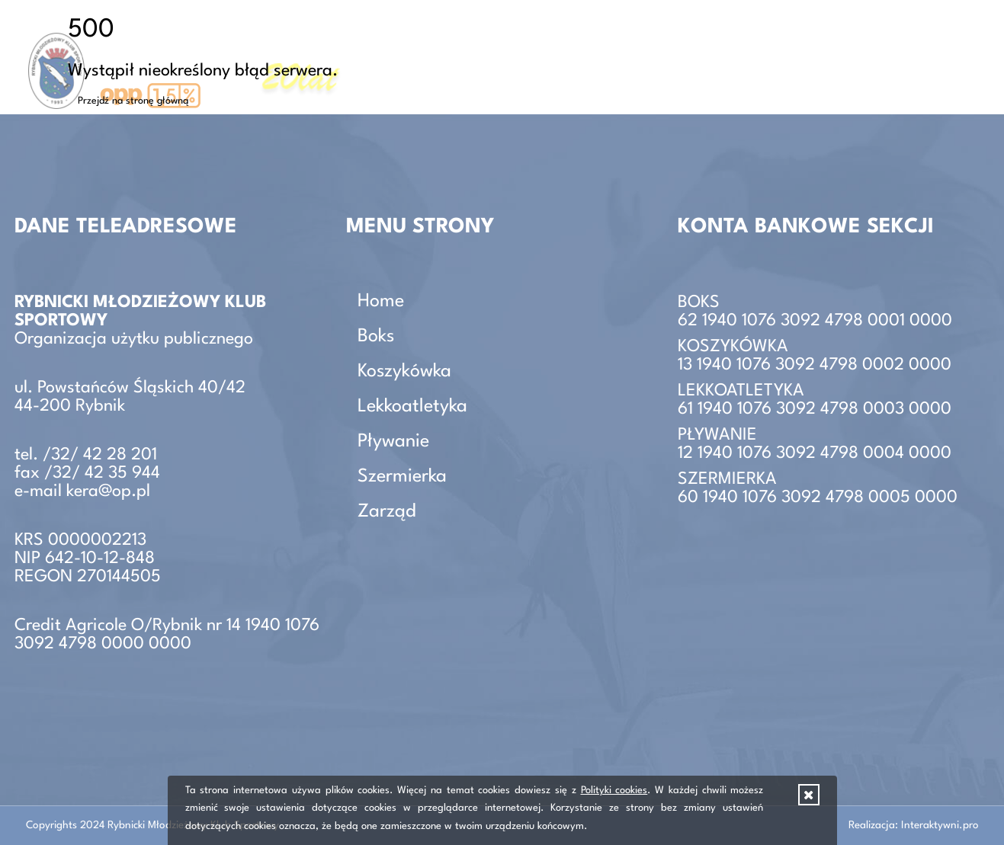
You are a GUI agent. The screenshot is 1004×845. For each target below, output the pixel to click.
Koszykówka (404, 372)
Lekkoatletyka (412, 407)
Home (381, 302)
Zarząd (958, 56)
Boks (376, 337)
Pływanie (393, 442)
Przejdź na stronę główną (133, 101)
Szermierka (402, 477)
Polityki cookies (614, 790)
